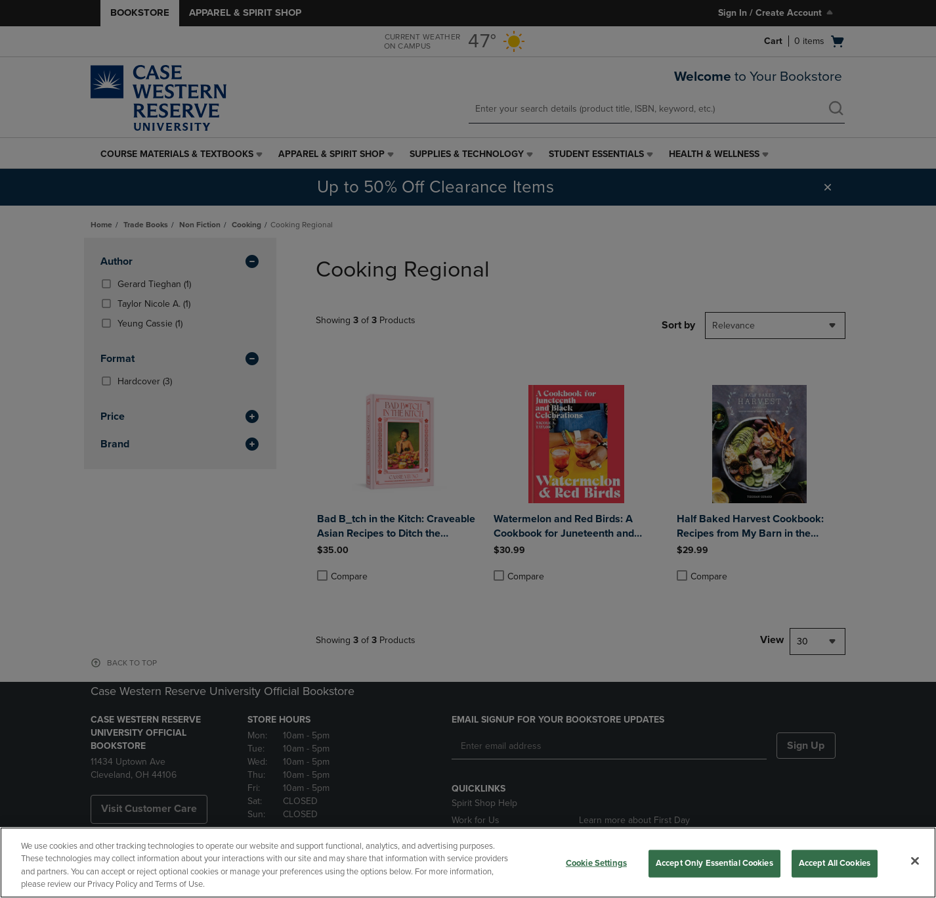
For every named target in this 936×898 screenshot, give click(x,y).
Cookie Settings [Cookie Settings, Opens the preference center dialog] (596, 863)
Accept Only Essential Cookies (714, 863)
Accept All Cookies (834, 863)
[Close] (915, 860)
